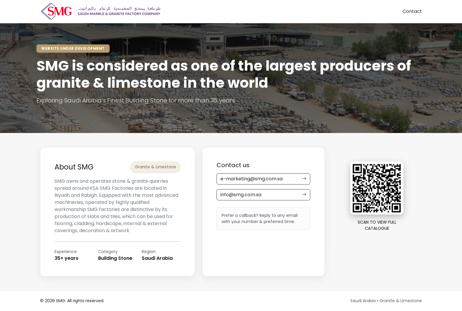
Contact (412, 11)
